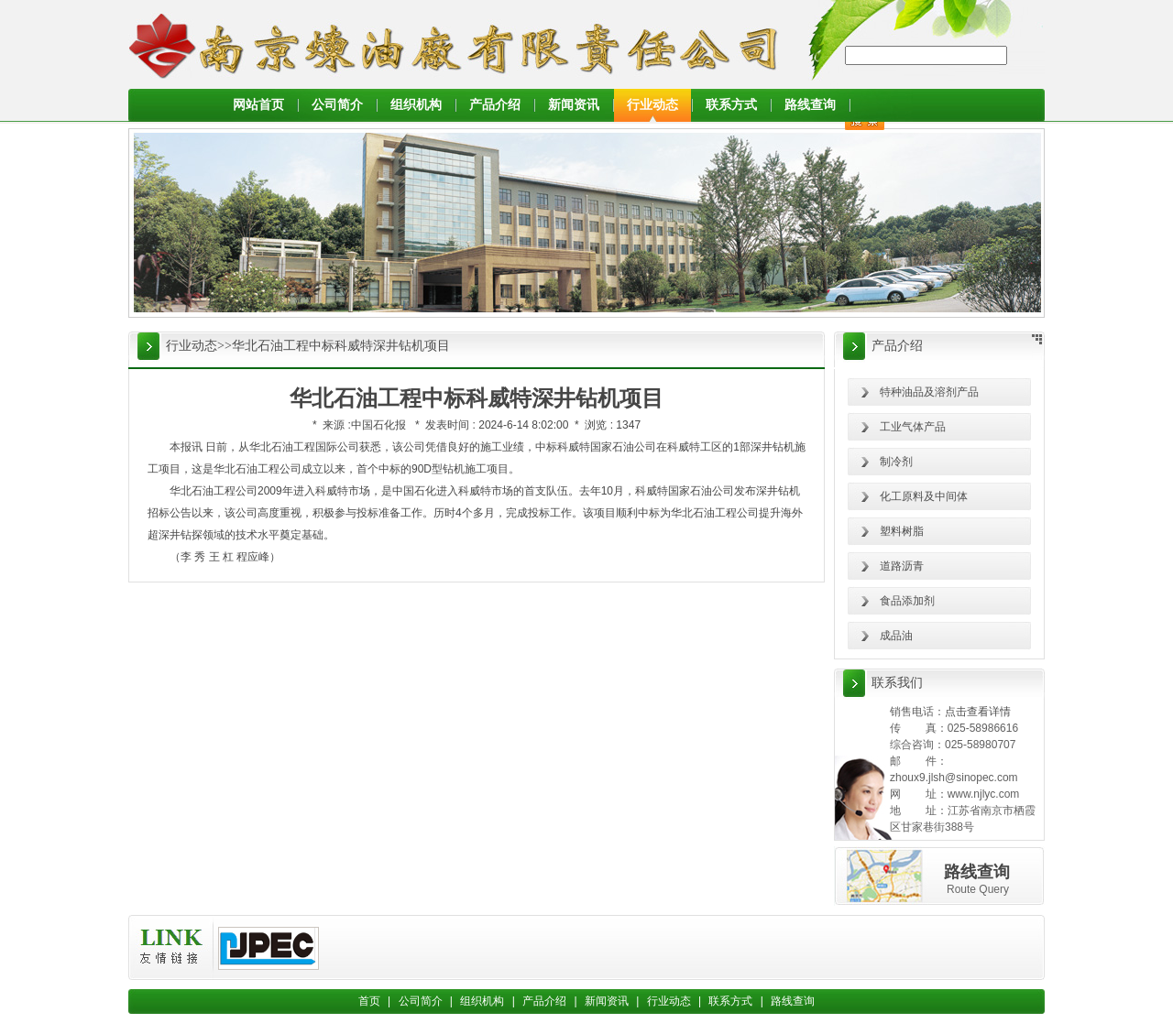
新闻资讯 (573, 105)
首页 (369, 1001)
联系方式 (731, 105)
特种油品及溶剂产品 (929, 392)
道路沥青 (902, 566)
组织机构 (416, 105)
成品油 (896, 635)
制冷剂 (896, 461)
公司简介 (337, 105)
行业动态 (652, 105)
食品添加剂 (907, 600)
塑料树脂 (902, 531)
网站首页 (258, 105)
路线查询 (810, 105)
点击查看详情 (978, 711)
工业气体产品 (913, 426)
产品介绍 (495, 105)
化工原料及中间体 (924, 496)
